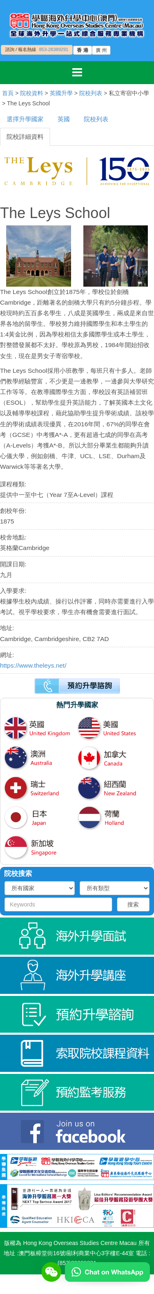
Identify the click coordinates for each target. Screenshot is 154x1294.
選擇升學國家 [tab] (25, 119)
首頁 (8, 93)
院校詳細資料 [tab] (25, 136)
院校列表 (90, 93)
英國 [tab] (63, 119)
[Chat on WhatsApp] (107, 1271)
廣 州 (101, 50)
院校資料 (31, 93)
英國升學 (61, 93)
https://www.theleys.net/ (33, 665)
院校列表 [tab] (96, 119)
